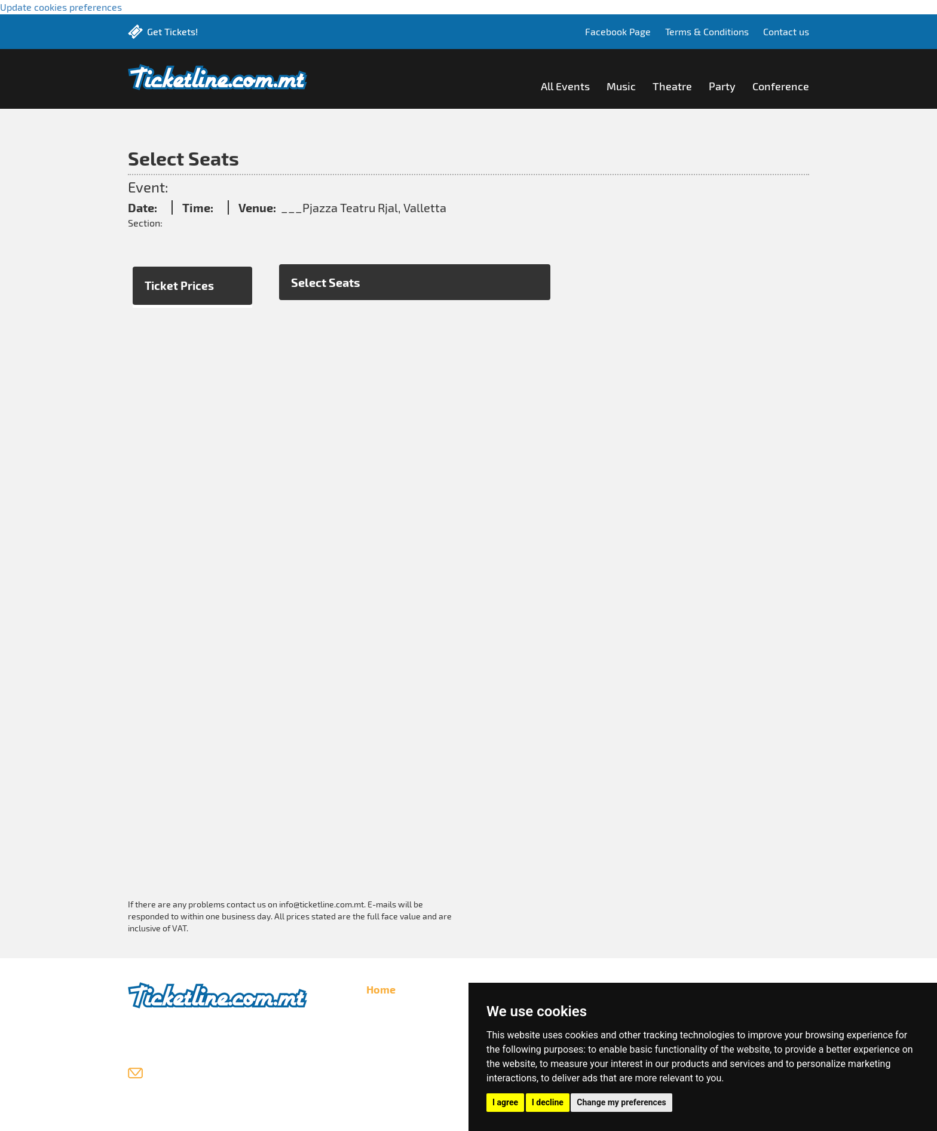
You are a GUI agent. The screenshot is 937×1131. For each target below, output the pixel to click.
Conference (780, 86)
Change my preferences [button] (621, 1102)
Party (722, 86)
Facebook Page (618, 31)
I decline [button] (548, 1102)
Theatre (672, 86)
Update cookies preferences (61, 7)
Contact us (786, 31)
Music (621, 86)
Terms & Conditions (707, 31)
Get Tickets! (172, 31)
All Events (565, 86)
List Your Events (399, 1027)
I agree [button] (505, 1102)
